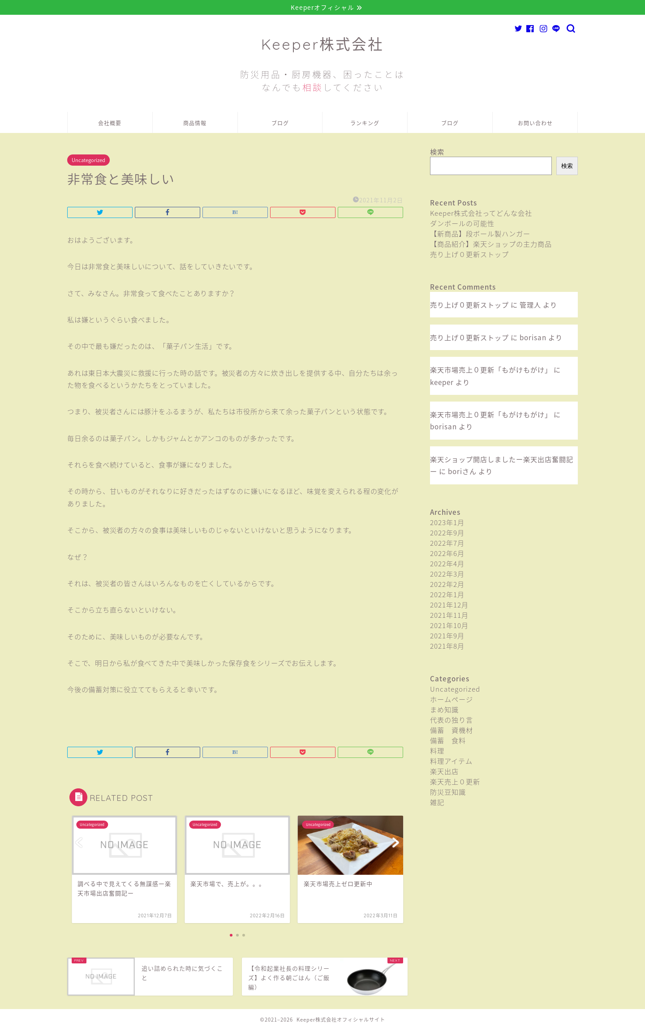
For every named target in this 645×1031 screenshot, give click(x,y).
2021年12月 (449, 605)
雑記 (437, 803)
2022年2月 (447, 585)
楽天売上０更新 (455, 782)
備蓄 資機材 (451, 731)
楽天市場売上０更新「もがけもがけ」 (491, 370)
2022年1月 (447, 595)
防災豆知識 (448, 792)
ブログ (280, 124)
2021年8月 (447, 647)
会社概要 (109, 124)
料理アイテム (451, 762)
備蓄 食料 (448, 741)
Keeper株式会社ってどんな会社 (481, 214)
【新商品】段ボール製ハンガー (480, 234)
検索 (437, 152)
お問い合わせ (535, 124)
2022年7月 (447, 544)
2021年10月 (449, 626)
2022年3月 (447, 574)
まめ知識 (444, 710)
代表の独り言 (451, 720)
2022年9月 (447, 533)
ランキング (364, 124)
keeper (442, 382)
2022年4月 (447, 564)
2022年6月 (447, 554)
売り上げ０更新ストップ (469, 255)
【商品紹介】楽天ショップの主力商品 (491, 245)
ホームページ (451, 700)
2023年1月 (447, 523)
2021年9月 (447, 636)
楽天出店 (444, 772)
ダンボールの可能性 (462, 224)
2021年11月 (449, 616)
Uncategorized (88, 161)
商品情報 (194, 124)
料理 (437, 751)
